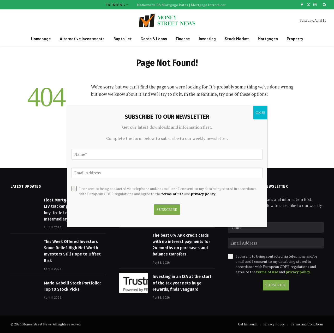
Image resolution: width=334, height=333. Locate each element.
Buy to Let (123, 38)
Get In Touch (247, 324)
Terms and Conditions (307, 324)
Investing (207, 38)
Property (295, 38)
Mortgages (268, 38)
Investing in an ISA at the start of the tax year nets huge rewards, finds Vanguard (182, 283)
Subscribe (275, 284)
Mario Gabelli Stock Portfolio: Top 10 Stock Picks (72, 286)
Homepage (41, 38)
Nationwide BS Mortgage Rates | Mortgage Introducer (181, 5)
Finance (183, 38)
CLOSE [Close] (260, 112)
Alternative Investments (82, 38)
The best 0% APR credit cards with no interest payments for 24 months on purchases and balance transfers (181, 245)
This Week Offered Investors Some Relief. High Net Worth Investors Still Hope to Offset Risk (72, 251)
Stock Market (237, 38)
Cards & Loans (154, 38)
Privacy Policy (274, 324)
